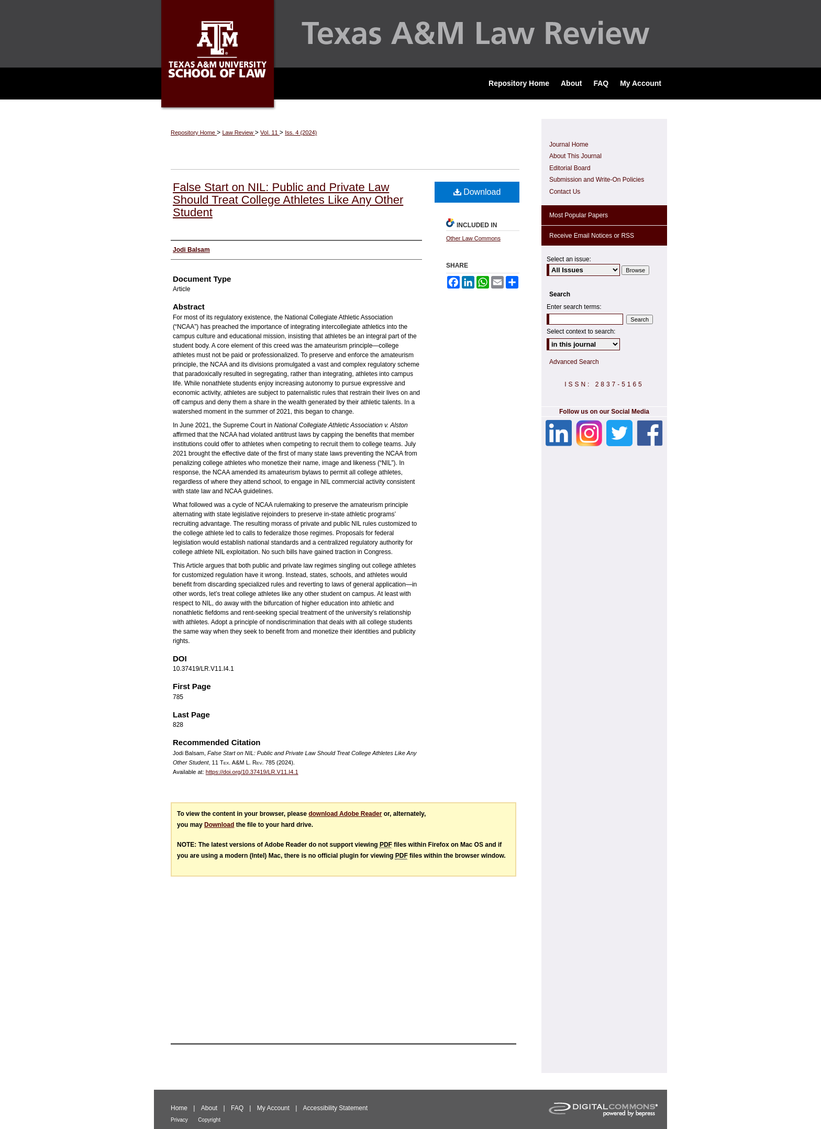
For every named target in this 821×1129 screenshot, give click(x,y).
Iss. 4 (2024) (301, 132)
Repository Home (194, 132)
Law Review (238, 132)
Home (179, 1108)
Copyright (209, 1120)
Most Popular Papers (578, 215)
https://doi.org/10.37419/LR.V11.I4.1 (252, 772)
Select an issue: (569, 259)
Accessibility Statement (335, 1108)
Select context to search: (581, 331)
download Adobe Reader (345, 813)
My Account (273, 1108)
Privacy (179, 1120)
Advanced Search (574, 362)
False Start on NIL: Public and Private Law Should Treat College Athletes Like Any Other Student (288, 200)
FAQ (237, 1108)
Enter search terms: (574, 307)
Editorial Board (570, 168)
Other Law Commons (473, 238)
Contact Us (564, 191)
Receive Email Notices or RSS (591, 235)
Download (477, 191)
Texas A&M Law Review (410, 33)
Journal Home (569, 144)
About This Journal (575, 156)
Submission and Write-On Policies (596, 179)
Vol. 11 (270, 132)
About (209, 1108)
